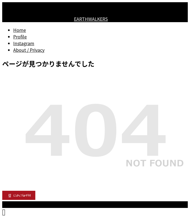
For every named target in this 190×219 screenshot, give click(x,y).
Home (19, 30)
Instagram (23, 43)
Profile (20, 36)
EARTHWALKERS (91, 19)
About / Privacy (28, 50)
